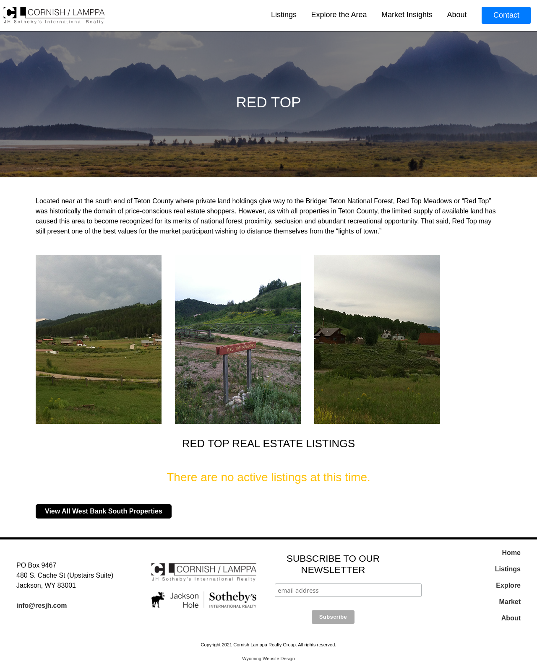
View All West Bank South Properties (103, 511)
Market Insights (407, 14)
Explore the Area (339, 14)
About (457, 14)
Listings (284, 14)
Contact (506, 15)
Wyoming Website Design (268, 658)
